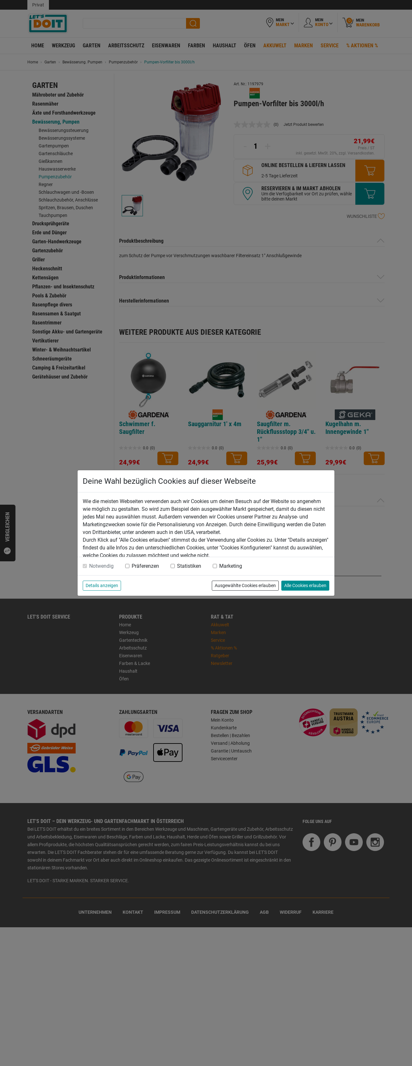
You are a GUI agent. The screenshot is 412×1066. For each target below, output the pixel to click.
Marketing (230, 566)
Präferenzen (145, 566)
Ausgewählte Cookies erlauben (245, 585)
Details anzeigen (102, 585)
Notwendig (101, 566)
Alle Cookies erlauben (305, 585)
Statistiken (189, 566)
